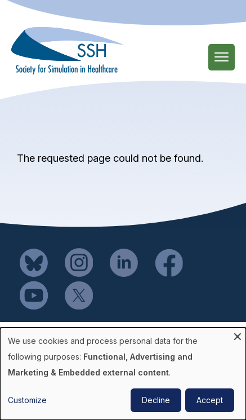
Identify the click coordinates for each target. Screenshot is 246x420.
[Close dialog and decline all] (237, 335)
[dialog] (123, 374)
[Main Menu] (221, 57)
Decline (156, 400)
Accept (209, 400)
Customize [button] (27, 400)
